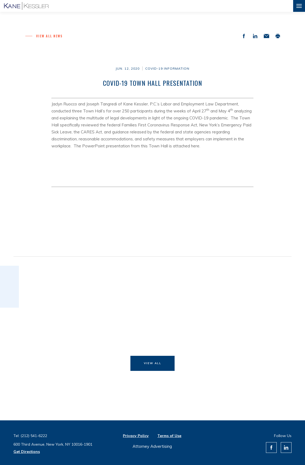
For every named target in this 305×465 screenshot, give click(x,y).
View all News (49, 36)
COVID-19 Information (167, 68)
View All (152, 363)
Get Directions (26, 451)
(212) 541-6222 (33, 435)
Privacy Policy (136, 435)
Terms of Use (169, 435)
